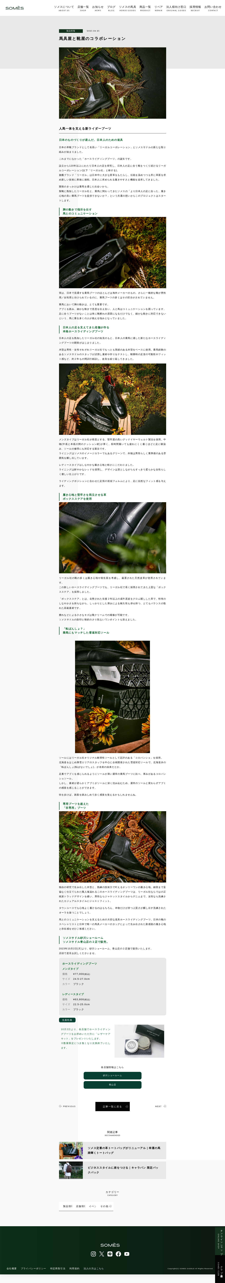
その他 (82, 1215)
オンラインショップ (220, 1241)
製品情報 (70, 31)
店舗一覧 (83, 9)
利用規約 (74, 1277)
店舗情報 (117, 1204)
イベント (153, 1204)
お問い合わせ (213, 9)
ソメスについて (64, 9)
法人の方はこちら (94, 1277)
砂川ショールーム (112, 1076)
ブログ (111, 9)
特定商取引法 (57, 1277)
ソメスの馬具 (127, 9)
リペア (158, 9)
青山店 (112, 1085)
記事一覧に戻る (115, 1106)
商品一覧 (145, 9)
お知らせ (98, 9)
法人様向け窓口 (176, 9)
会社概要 (12, 1277)
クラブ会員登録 (220, 1269)
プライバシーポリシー (33, 1277)
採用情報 (195, 9)
